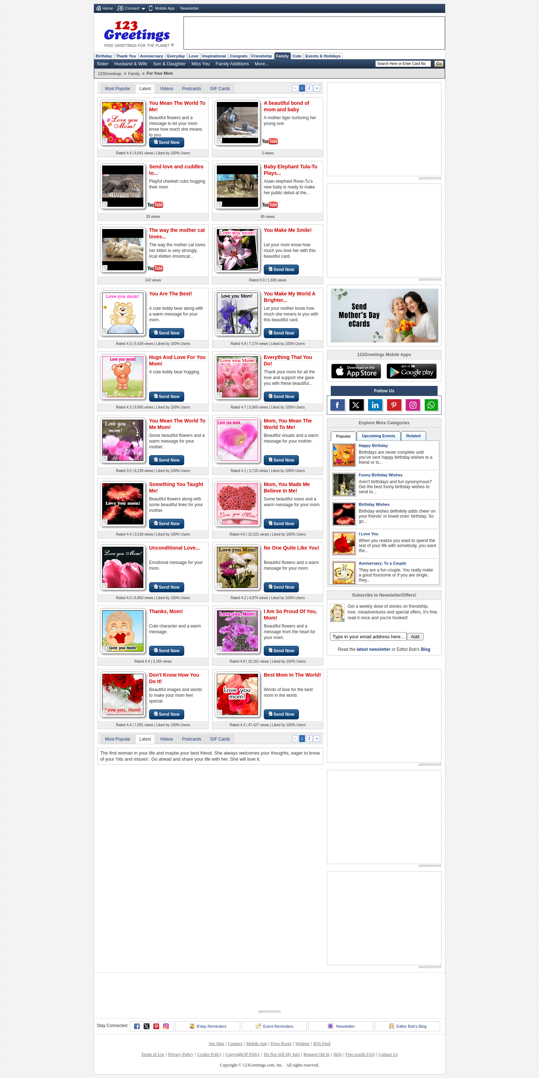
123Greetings (109, 73)
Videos (166, 88)
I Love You (368, 534)
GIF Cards (220, 88)
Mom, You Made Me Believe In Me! (287, 487)
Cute (296, 56)
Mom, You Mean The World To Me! (288, 424)
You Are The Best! (170, 294)
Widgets (302, 1043)
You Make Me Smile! (288, 230)
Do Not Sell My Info (282, 1054)
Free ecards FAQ (360, 1054)
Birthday (104, 56)
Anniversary (151, 56)
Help (337, 1054)
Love (193, 56)
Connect (132, 8)
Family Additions (232, 63)
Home (107, 8)
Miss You (200, 63)
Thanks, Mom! (166, 611)
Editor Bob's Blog (407, 1026)
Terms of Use (152, 1054)
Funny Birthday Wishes (380, 475)
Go (439, 63)
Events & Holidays (322, 56)
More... (262, 63)
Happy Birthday (373, 445)
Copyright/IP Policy (242, 1054)
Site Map (216, 1043)
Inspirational (214, 56)
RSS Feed (321, 1043)
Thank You (126, 56)
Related (413, 436)
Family (282, 56)
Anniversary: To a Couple (382, 563)
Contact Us (388, 1054)
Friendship (262, 56)
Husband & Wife (130, 63)
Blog (425, 649)
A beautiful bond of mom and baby (286, 106)
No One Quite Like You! (291, 548)
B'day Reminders (207, 1026)
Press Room (281, 1043)
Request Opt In (317, 1054)
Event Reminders (274, 1026)
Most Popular (117, 88)
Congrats (239, 56)
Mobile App (165, 8)
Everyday (176, 56)
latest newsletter (373, 649)
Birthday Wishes (374, 504)
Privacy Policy (180, 1054)
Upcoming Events (378, 436)
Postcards (191, 88)
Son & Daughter (169, 63)
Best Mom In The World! (292, 675)
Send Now (167, 142)
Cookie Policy (209, 1054)
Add (415, 636)
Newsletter (189, 8)
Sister (103, 63)
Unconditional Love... (174, 548)
